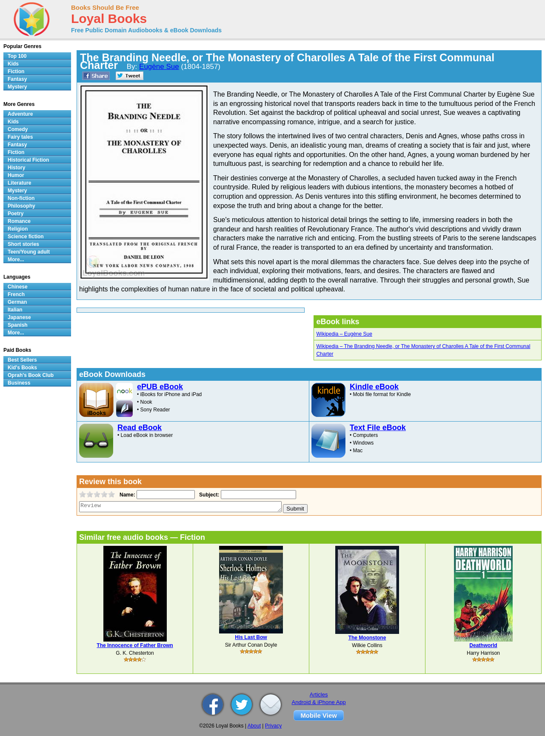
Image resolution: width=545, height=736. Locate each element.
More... (16, 259)
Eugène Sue (159, 67)
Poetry (15, 214)
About (254, 726)
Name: (127, 495)
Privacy (273, 726)
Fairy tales (20, 137)
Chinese (18, 287)
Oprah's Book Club (31, 375)
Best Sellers (22, 360)
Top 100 (17, 56)
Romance (19, 221)
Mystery (17, 87)
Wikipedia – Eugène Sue (344, 334)
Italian (15, 310)
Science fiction (26, 237)
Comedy (18, 129)
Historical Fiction (28, 160)
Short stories (23, 244)
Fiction (16, 71)
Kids (13, 64)
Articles (319, 694)
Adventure (20, 114)
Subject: (208, 495)
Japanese (19, 317)
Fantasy (17, 79)
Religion (18, 229)
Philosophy (21, 206)
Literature (19, 183)
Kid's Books (22, 368)
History (16, 168)
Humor (16, 175)
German (17, 302)
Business (19, 383)
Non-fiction (21, 198)
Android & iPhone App (319, 702)
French (16, 294)
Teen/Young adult (29, 252)
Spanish (18, 325)
